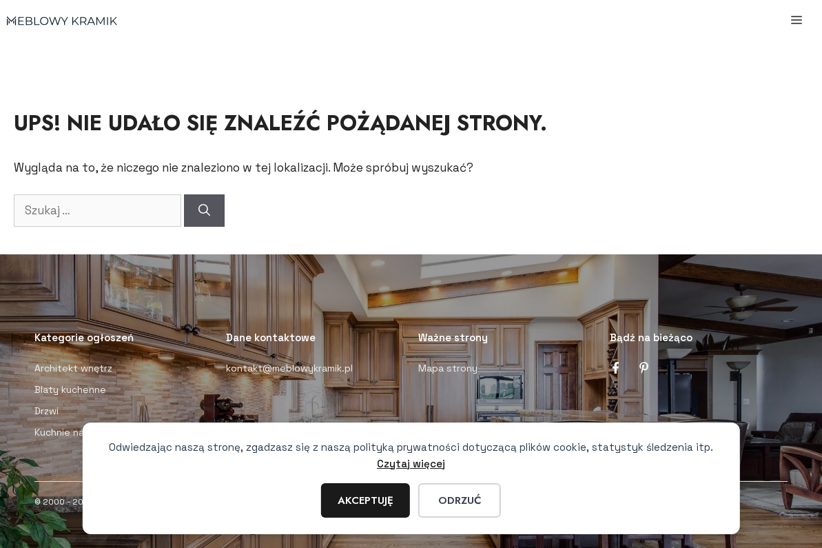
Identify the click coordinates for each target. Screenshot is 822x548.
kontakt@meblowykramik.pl (289, 368)
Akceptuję (365, 500)
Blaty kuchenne (70, 389)
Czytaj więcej (411, 463)
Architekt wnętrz (73, 368)
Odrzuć (459, 500)
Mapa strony (447, 368)
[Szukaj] (204, 210)
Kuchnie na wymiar (76, 432)
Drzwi (46, 411)
